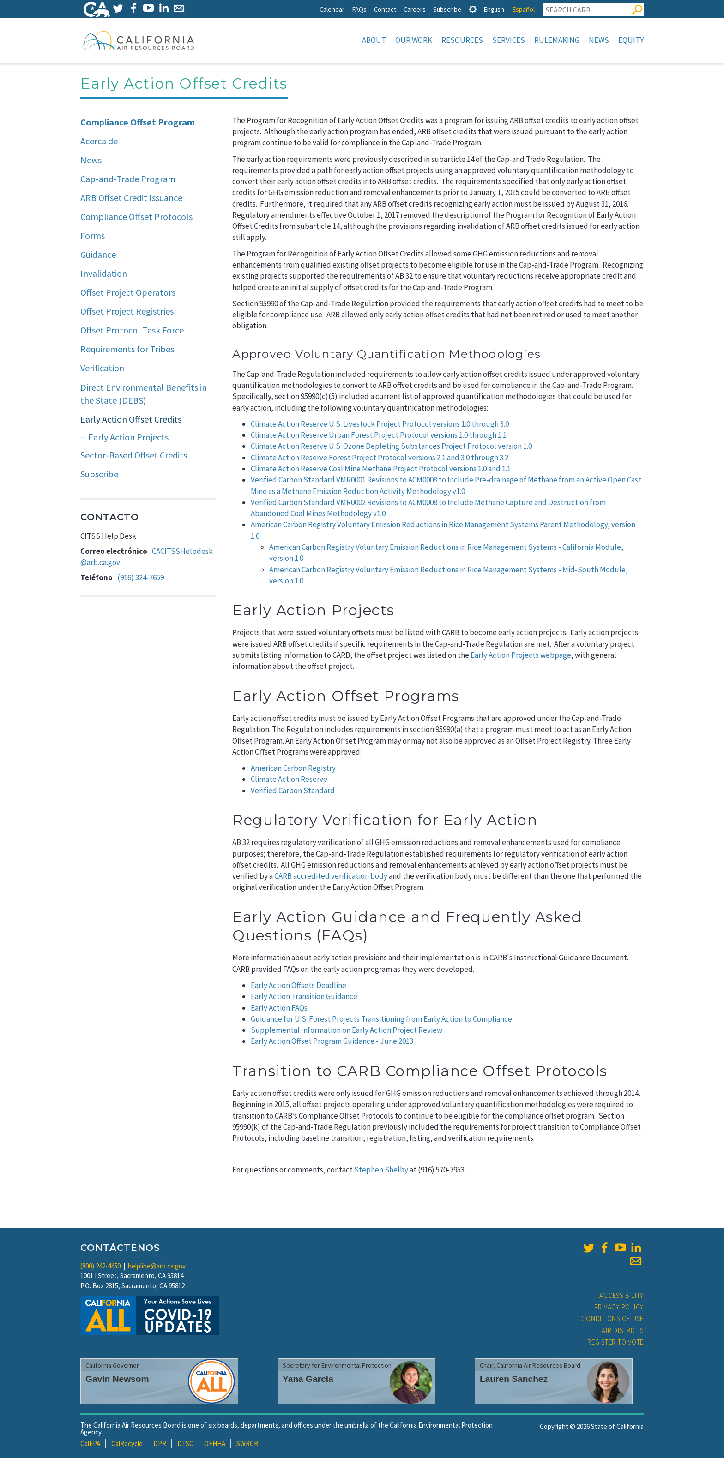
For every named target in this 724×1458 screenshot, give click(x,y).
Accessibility (621, 1295)
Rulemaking (556, 40)
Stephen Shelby (381, 1170)
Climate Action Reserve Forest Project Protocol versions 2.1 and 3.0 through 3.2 (379, 457)
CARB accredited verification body (330, 876)
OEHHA (214, 1443)
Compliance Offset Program (137, 122)
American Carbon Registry (293, 768)
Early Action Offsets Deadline (298, 985)
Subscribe (447, 9)
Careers (415, 9)
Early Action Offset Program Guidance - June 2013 (332, 1041)
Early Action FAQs (279, 1008)
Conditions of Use (612, 1318)
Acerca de (99, 141)
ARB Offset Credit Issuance (131, 197)
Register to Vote (615, 1342)
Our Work (413, 40)
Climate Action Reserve (289, 779)
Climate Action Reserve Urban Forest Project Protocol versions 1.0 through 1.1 (379, 435)
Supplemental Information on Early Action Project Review (346, 1030)
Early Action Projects (128, 437)
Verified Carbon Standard (293, 791)
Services (508, 40)
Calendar (332, 9)
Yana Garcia (308, 1379)
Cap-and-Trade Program (127, 178)
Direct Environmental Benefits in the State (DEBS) (143, 393)
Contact (385, 9)
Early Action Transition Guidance (304, 996)
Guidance (98, 254)
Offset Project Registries (127, 311)
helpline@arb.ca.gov (157, 1266)
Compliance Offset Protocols (136, 216)
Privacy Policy (619, 1307)
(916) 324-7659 (140, 577)
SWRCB (247, 1443)
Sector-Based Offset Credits (133, 455)
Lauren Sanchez (514, 1379)
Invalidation (103, 273)
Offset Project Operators (127, 292)
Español (523, 9)
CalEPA (90, 1443)
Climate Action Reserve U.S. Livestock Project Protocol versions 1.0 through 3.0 (380, 424)
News (599, 40)
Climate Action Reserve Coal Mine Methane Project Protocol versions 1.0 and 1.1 (381, 469)
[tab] (473, 9)
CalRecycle (127, 1443)
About (374, 40)
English (493, 9)
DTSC (185, 1443)
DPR (159, 1443)
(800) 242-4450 (100, 1266)
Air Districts (623, 1330)
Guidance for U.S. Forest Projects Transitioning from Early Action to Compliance (381, 1019)
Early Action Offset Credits (130, 419)
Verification (102, 368)
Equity (631, 40)
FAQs (359, 9)
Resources (462, 40)
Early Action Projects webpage (521, 655)
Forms (92, 235)
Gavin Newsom (117, 1379)
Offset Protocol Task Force (132, 330)
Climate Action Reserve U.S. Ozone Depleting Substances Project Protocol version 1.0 (391, 446)
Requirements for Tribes (127, 349)
